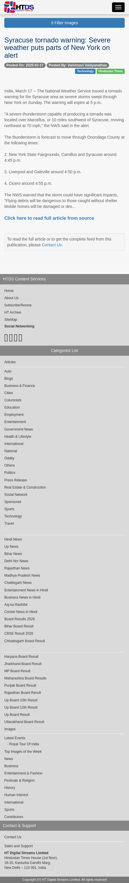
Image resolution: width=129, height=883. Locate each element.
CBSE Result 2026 (18, 633)
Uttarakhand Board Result (24, 722)
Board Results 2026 (19, 619)
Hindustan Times (110, 71)
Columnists (12, 400)
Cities (8, 393)
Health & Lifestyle (17, 437)
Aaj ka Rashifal (15, 605)
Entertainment (15, 422)
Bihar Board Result (18, 626)
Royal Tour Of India (24, 744)
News (8, 759)
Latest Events (14, 738)
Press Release (15, 480)
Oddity (9, 458)
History (9, 788)
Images (10, 729)
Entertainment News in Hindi (26, 590)
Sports (9, 509)
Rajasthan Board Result (22, 693)
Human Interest (16, 795)
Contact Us (52, 245)
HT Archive (12, 312)
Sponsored (12, 502)
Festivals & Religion (19, 780)
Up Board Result (17, 715)
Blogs (8, 379)
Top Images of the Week (23, 752)
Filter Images (64, 23)
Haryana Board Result (21, 657)
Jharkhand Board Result (23, 664)
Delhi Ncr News (16, 561)
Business (11, 766)
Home (9, 291)
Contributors (13, 817)
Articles (10, 362)
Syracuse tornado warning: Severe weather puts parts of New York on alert (57, 47)
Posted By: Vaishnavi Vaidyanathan (78, 65)
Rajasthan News (16, 568)
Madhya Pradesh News (22, 575)
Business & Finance (19, 386)
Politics (9, 473)
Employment (14, 415)
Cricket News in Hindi (20, 612)
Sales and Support (18, 846)
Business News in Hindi (22, 597)
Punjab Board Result (20, 685)
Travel (9, 523)
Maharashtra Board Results (25, 678)
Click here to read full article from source (49, 218)
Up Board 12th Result (21, 707)
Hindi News (13, 539)
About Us (11, 298)
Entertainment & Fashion (23, 773)
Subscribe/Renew (17, 305)
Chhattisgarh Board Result (24, 641)
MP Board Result (17, 671)
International (13, 444)
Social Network (15, 495)
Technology (85, 71)
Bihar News (13, 554)
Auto (8, 371)
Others (9, 465)
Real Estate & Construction (25, 487)
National (10, 451)
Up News (11, 547)
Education (12, 407)
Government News (18, 429)
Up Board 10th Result (21, 700)
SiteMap (10, 320)
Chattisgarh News (18, 583)
